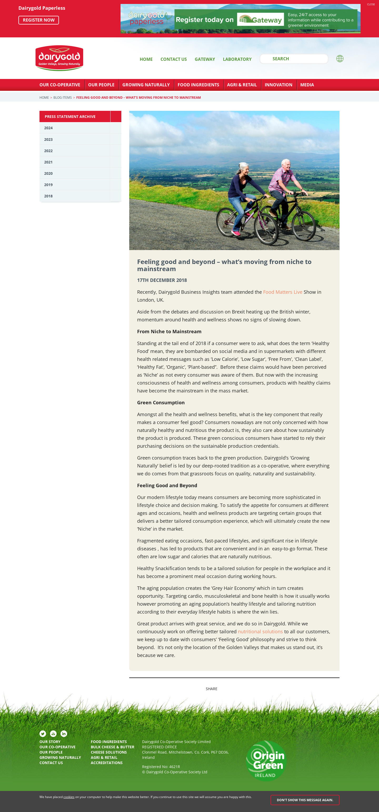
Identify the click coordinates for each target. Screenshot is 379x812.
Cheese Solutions (109, 752)
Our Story (50, 741)
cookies (68, 797)
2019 (48, 184)
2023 (48, 139)
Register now (38, 20)
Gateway (205, 59)
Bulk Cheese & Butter (112, 746)
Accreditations (107, 762)
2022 (48, 150)
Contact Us (174, 59)
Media (307, 85)
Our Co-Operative (59, 85)
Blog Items (62, 97)
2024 (48, 127)
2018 (48, 195)
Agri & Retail (242, 85)
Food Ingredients (198, 85)
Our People (101, 85)
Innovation (278, 85)
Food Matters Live (282, 292)
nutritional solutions (260, 631)
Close (371, 4)
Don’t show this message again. (305, 800)
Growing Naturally (146, 85)
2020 (48, 173)
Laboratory (237, 59)
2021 (48, 162)
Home (146, 59)
